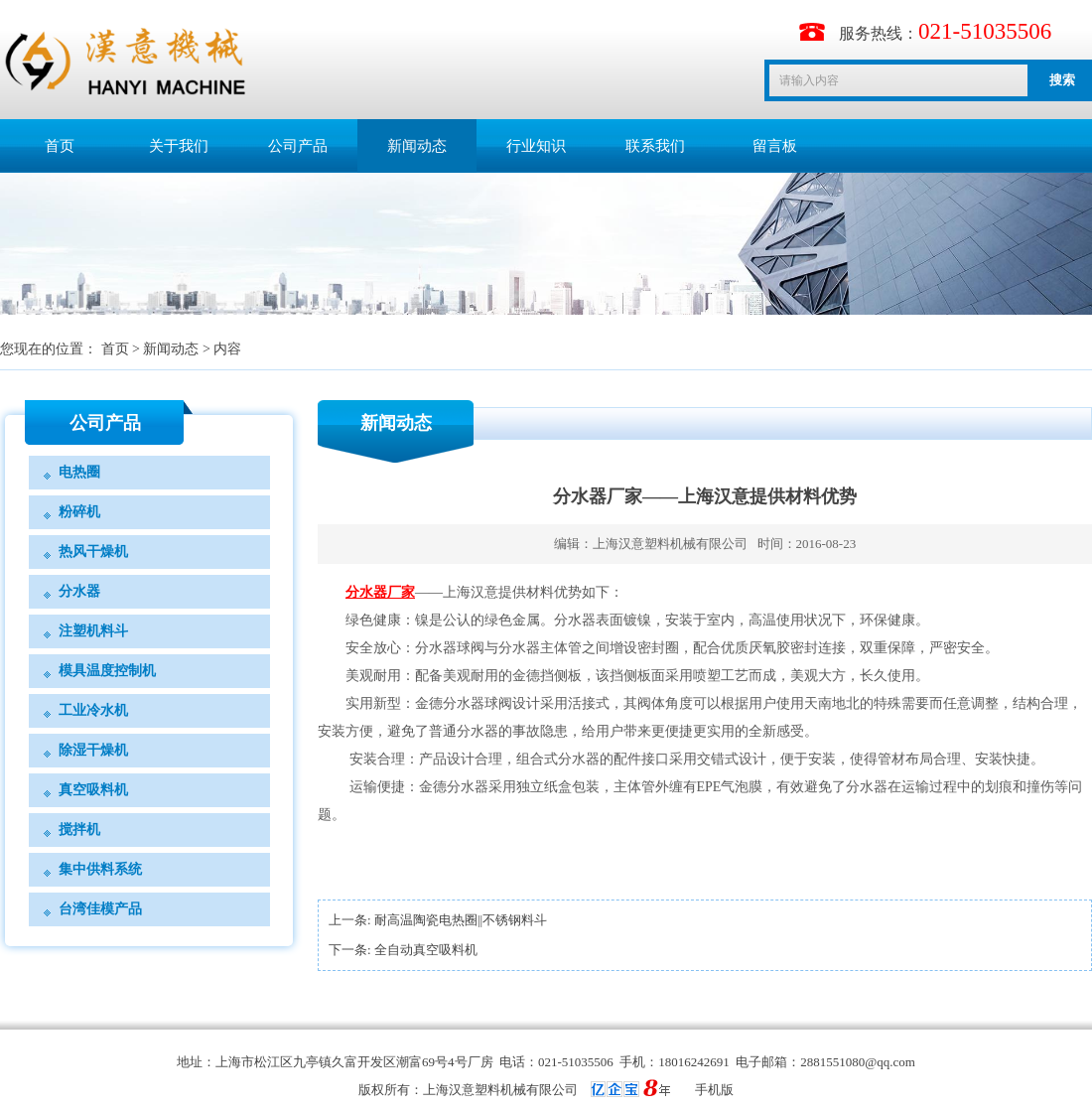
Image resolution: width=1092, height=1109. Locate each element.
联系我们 (655, 146)
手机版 (714, 1089)
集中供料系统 (100, 869)
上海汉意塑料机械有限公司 (670, 543)
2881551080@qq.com (857, 1061)
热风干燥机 (93, 551)
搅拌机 (79, 829)
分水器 (79, 591)
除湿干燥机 (93, 750)
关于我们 (178, 146)
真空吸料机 (93, 789)
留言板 (774, 146)
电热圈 (79, 472)
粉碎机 (79, 511)
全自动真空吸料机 (426, 949)
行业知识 (536, 146)
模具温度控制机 (107, 670)
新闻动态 (417, 146)
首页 (59, 146)
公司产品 (298, 146)
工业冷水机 (93, 710)
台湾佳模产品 (100, 908)
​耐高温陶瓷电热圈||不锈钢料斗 (460, 919)
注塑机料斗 (93, 631)
